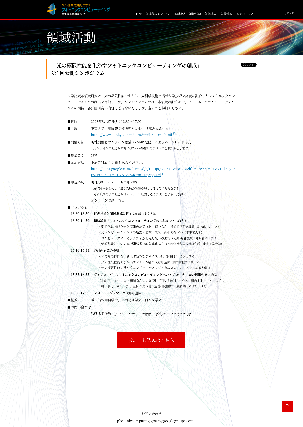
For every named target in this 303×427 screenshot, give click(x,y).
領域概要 (179, 14)
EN (294, 12)
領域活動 (195, 14)
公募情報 (226, 14)
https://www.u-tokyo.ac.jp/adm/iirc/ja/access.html (131, 134)
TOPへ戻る (287, 406)
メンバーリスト (246, 14)
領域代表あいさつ (157, 14)
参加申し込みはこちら (151, 340)
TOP (139, 14)
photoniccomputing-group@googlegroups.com (155, 420)
